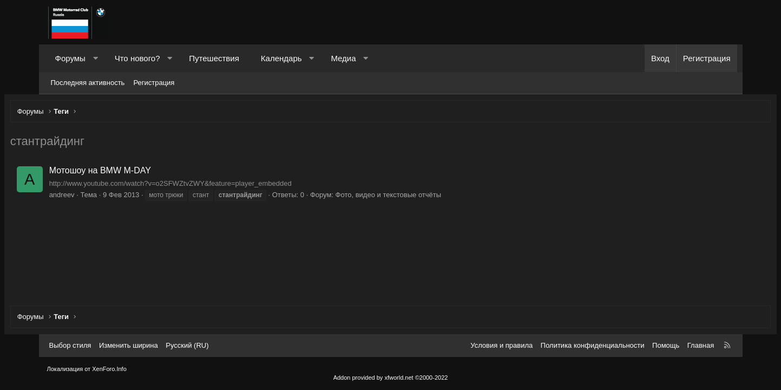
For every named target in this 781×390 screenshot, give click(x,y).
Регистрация (153, 83)
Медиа (343, 58)
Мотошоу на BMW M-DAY (137, 173)
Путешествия (214, 58)
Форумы (70, 58)
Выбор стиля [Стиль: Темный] (70, 345)
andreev (98, 197)
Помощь (665, 345)
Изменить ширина (128, 345)
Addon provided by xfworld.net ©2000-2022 (390, 377)
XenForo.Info (109, 369)
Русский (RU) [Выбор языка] (187, 345)
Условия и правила (501, 345)
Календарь (281, 58)
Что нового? (137, 58)
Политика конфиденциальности (593, 345)
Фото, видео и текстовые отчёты (425, 197)
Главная (700, 345)
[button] (95, 58)
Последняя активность (88, 83)
